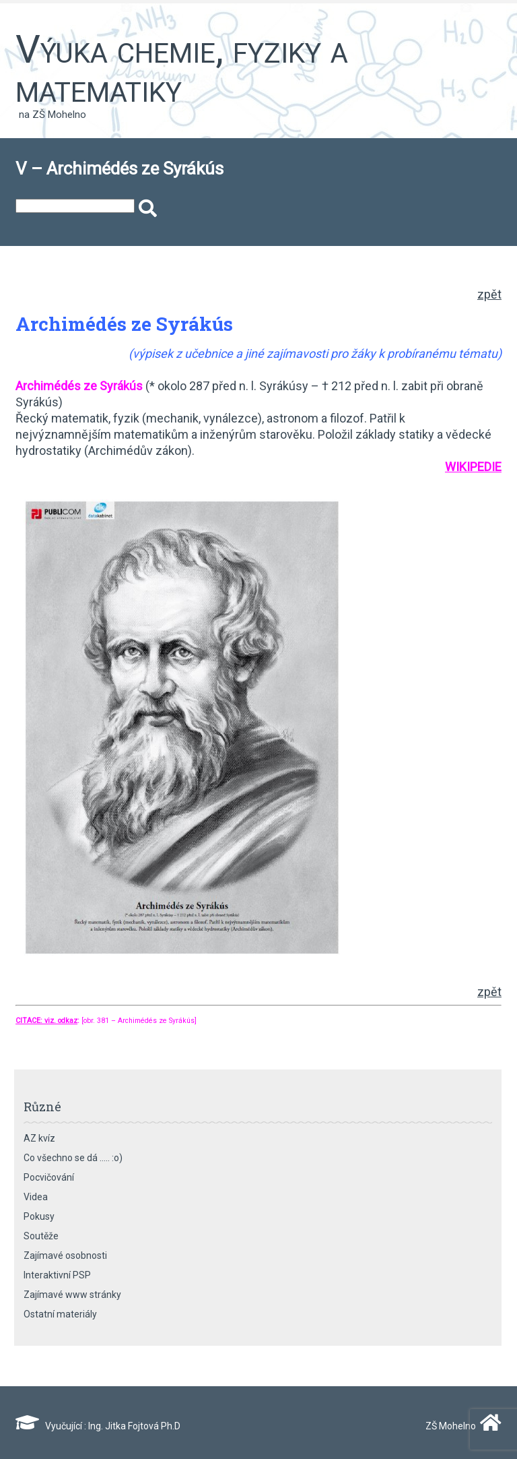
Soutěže (41, 1236)
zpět (489, 294)
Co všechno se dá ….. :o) (73, 1157)
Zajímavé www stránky (72, 1294)
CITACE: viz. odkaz (46, 1020)
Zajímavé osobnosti (65, 1255)
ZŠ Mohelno (460, 1426)
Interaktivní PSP (57, 1275)
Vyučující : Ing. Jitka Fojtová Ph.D (97, 1426)
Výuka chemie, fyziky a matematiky (181, 68)
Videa (36, 1196)
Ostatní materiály (60, 1314)
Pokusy (39, 1216)
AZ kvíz (39, 1138)
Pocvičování (49, 1177)
